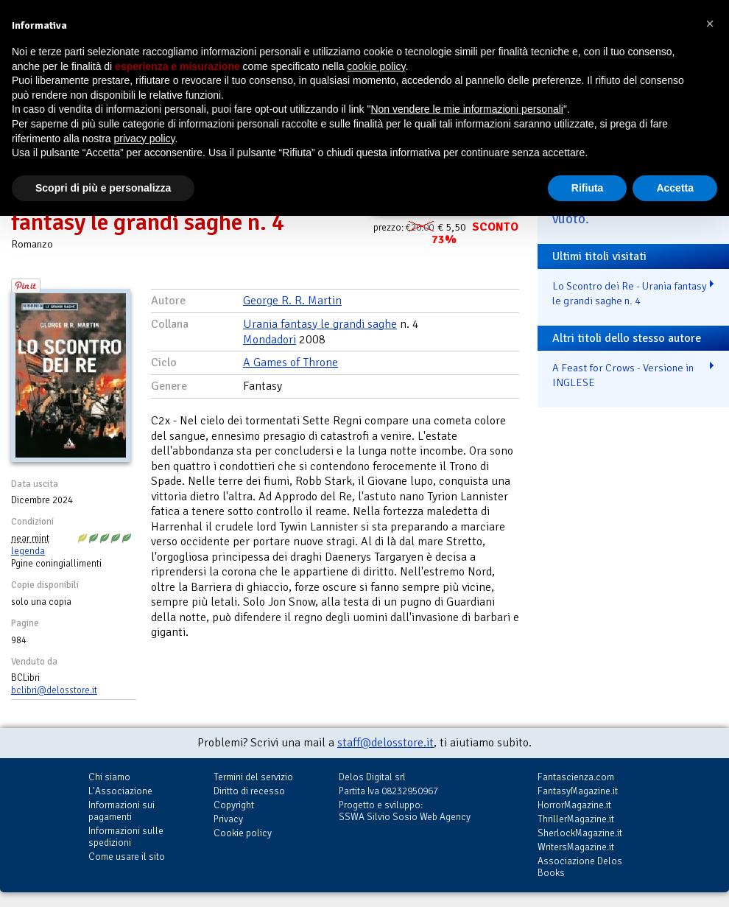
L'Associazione (120, 791)
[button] (710, 23)
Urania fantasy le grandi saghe (320, 324)
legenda (28, 551)
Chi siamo (109, 777)
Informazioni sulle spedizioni (125, 836)
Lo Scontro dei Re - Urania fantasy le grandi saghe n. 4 (629, 293)
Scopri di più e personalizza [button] (103, 188)
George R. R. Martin (292, 300)
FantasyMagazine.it (578, 791)
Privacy (228, 819)
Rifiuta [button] (587, 188)
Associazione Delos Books (580, 867)
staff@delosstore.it (385, 742)
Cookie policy (243, 833)
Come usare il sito (126, 856)
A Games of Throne (290, 362)
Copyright (234, 805)
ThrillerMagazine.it (576, 819)
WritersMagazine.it (576, 847)
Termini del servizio (253, 777)
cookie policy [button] (376, 66)
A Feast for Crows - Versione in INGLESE (623, 375)
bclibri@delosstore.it (54, 690)
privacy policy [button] (144, 138)
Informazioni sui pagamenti (121, 811)
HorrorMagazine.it (574, 805)
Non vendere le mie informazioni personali (466, 109)
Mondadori (269, 339)
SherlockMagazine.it (580, 833)
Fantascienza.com (576, 777)
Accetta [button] (675, 188)
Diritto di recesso (249, 791)
